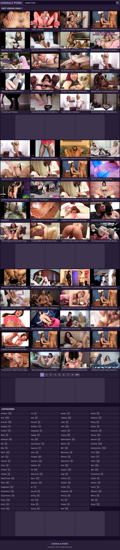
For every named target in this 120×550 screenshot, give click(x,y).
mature (65, 443)
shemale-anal (98, 448)
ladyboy (66, 417)
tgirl (94, 469)
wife (94, 499)
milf (64, 448)
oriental (66, 478)
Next (77, 375)
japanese (36, 482)
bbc (4, 443)
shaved (95, 435)
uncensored (97, 474)
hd (34, 469)
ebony (5, 499)
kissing (35, 508)
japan (35, 478)
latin (65, 426)
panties (65, 487)
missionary (66, 452)
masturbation (68, 439)
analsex (6, 430)
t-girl (95, 452)
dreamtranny (7, 495)
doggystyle (7, 487)
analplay (6, 426)
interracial (37, 474)
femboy (35, 422)
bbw (4, 448)
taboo (95, 456)
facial (5, 508)
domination (7, 491)
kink (34, 499)
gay (34, 439)
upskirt (95, 478)
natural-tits (67, 461)
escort (5, 504)
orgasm (66, 469)
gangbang (36, 430)
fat (34, 413)
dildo (5, 482)
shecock (95, 439)
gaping (35, 435)
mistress (66, 456)
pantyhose (66, 491)
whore (95, 495)
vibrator (95, 482)
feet (34, 417)
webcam (96, 491)
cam (5, 456)
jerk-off (35, 491)
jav (34, 487)
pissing (65, 504)
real (64, 508)
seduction (96, 430)
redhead (96, 417)
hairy (34, 452)
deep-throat (7, 478)
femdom (36, 426)
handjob (36, 456)
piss (64, 499)
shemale (96, 443)
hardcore (36, 461)
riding (95, 422)
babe (4, 435)
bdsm (5, 452)
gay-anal (36, 448)
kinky (34, 504)
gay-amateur (37, 443)
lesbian (65, 430)
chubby (5, 474)
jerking (35, 495)
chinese (5, 469)
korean (65, 413)
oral (64, 465)
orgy (64, 474)
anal (5, 417)
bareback (6, 439)
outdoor (66, 482)
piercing (65, 495)
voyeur (95, 487)
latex (64, 422)
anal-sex (6, 422)
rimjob (95, 426)
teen (95, 465)
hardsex (36, 465)
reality (95, 413)
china (5, 465)
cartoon (6, 461)
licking (65, 435)
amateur (6, 413)
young (95, 504)
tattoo (95, 461)
